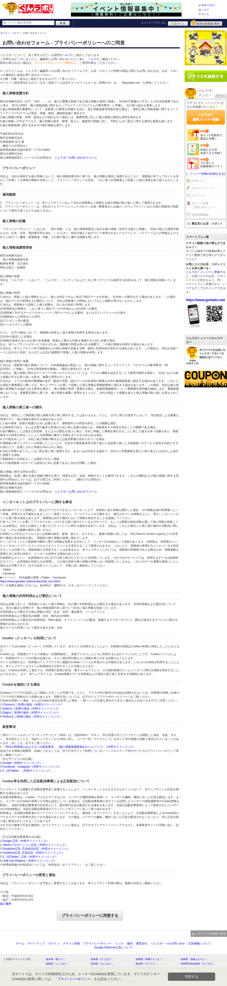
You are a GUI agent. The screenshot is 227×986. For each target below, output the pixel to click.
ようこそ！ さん (153, 22)
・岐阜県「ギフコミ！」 (147, 963)
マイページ (199, 195)
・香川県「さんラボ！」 (102, 968)
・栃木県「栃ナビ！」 (55, 959)
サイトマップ (36, 943)
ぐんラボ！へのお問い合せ (168, 943)
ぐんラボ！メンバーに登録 (203, 272)
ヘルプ (205, 9)
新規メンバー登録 (206, 23)
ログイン (178, 23)
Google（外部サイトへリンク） (22, 763)
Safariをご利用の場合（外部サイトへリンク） (31, 708)
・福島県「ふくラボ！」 (57, 963)
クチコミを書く (205, 76)
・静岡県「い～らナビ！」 (193, 968)
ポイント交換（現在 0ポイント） (204, 205)
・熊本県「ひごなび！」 (102, 959)
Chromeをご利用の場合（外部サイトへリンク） (33, 704)
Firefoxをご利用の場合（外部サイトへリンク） (32, 716)
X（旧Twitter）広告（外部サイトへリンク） (30, 856)
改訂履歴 (5, 903)
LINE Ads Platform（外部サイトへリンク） (29, 860)
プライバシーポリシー (97, 943)
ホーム (205, 14)
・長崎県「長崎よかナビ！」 (194, 959)
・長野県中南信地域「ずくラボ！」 (197, 963)
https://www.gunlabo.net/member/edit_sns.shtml (30, 581)
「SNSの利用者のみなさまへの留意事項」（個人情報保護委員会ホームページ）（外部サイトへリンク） (69, 746)
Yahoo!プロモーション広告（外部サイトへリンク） (35, 845)
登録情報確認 (200, 214)
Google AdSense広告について (113, 947)
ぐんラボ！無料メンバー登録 (205, 117)
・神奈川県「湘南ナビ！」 (148, 968)
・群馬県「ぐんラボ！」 (57, 968)
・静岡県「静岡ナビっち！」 (149, 959)
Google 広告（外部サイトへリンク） (25, 841)
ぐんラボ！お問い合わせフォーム (76, 157)
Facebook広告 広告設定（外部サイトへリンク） (33, 852)
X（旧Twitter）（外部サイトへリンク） (27, 770)
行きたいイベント (203, 188)
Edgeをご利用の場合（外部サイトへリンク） (31, 712)
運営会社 (141, 943)
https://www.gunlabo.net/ (205, 300)
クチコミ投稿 (71, 943)
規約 (130, 943)
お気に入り (199, 180)
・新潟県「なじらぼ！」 (102, 963)
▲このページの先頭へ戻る (209, 933)
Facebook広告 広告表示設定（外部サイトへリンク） (36, 848)
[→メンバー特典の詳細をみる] (206, 173)
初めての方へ (209, 5)
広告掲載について (199, 943)
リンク (119, 943)
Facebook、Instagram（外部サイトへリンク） (31, 766)
